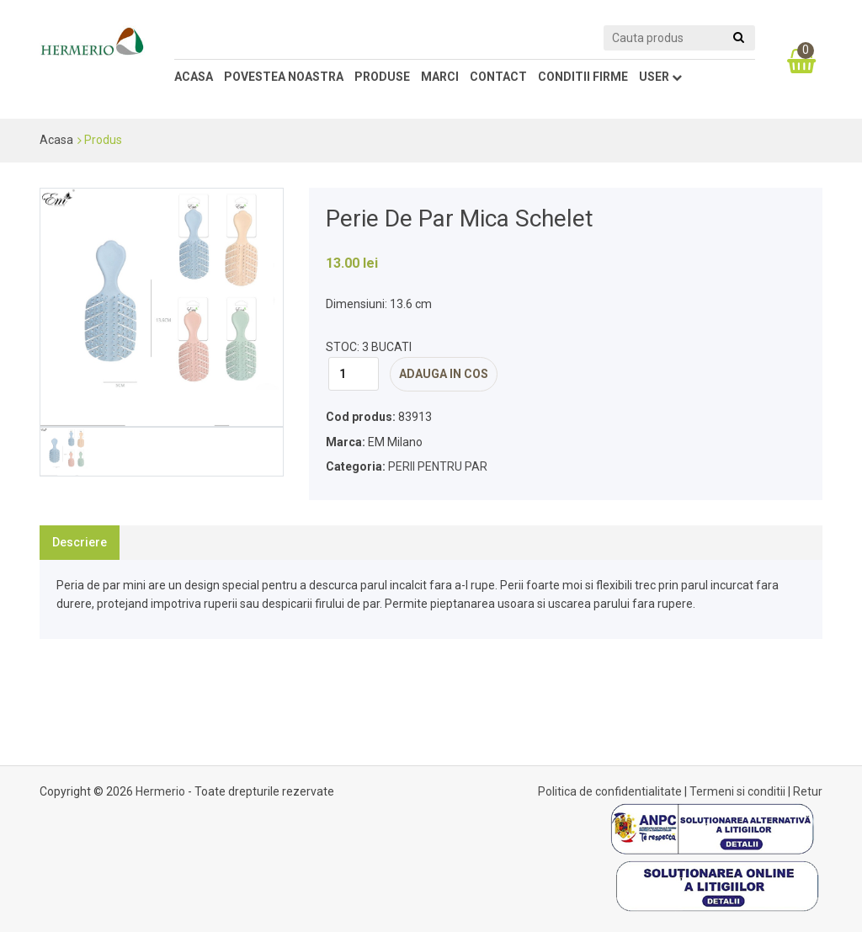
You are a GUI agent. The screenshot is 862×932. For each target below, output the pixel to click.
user (660, 76)
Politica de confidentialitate (610, 791)
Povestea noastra (283, 76)
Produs (103, 139)
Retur (807, 791)
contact (498, 76)
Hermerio (160, 791)
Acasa (193, 76)
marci (440, 76)
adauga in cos (443, 374)
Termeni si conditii (737, 791)
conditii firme (583, 76)
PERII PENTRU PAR (437, 466)
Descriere (79, 542)
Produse (382, 76)
